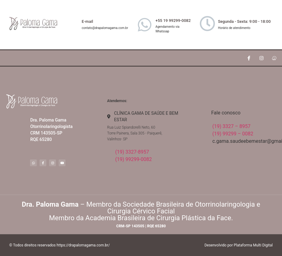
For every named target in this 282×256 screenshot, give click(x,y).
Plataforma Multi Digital (253, 245)
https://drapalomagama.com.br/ (83, 245)
